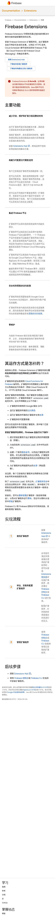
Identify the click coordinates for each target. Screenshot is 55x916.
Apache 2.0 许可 (29, 690)
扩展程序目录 (41, 481)
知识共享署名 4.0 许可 (40, 687)
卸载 (11, 501)
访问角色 (31, 410)
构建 (42, 20)
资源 (41, 415)
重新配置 (23, 495)
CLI (36, 678)
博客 (3, 913)
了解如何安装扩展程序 (18, 64)
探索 (16, 59)
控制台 (21, 678)
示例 (3, 895)
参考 (3, 891)
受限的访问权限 (35, 313)
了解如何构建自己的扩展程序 (21, 68)
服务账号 (26, 452)
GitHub (5, 903)
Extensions (30, 10)
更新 (29, 498)
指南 (3, 887)
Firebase (8, 20)
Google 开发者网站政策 (15, 692)
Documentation (11, 10)
